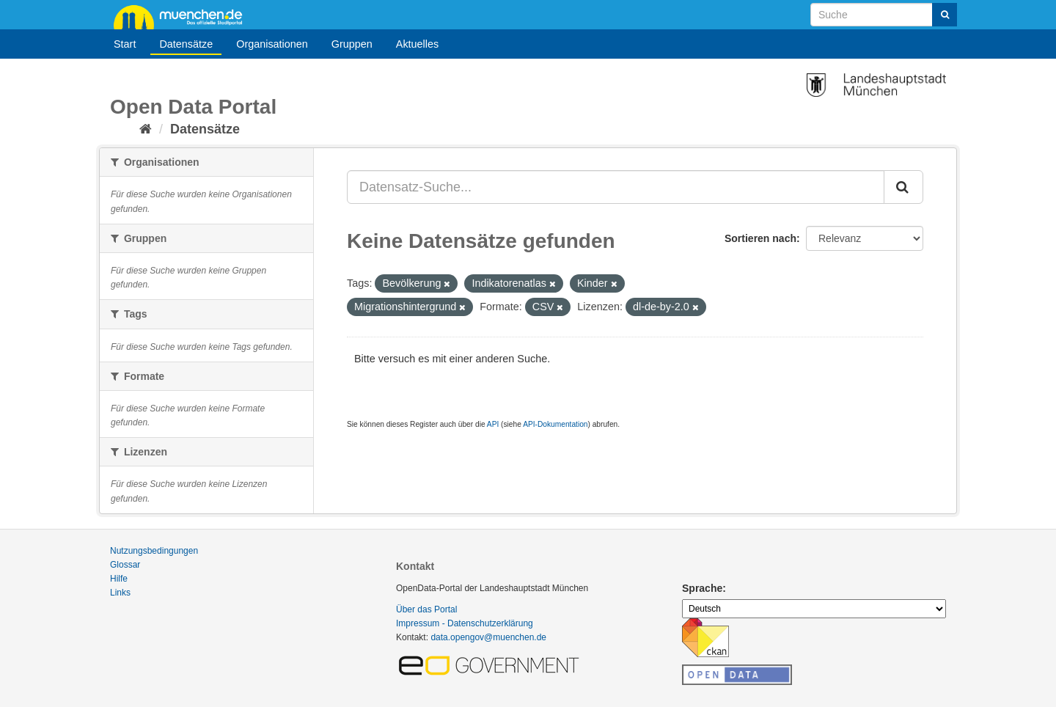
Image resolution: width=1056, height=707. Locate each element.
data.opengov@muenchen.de (488, 637)
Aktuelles (417, 44)
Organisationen (272, 44)
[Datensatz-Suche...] (615, 187)
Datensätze (186, 44)
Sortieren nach (760, 238)
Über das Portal (426, 609)
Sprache (702, 588)
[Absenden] (944, 14)
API (493, 424)
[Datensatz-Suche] (883, 14)
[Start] (145, 129)
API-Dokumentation (555, 424)
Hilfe (119, 579)
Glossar (125, 565)
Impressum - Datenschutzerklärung (464, 623)
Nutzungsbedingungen (154, 551)
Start (125, 44)
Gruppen (352, 44)
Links (120, 592)
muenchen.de (183, 16)
